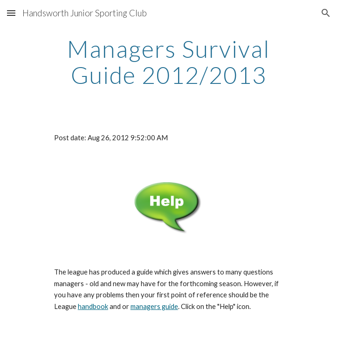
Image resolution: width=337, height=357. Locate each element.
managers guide (154, 306)
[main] (168, 61)
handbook (93, 306)
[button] (11, 13)
